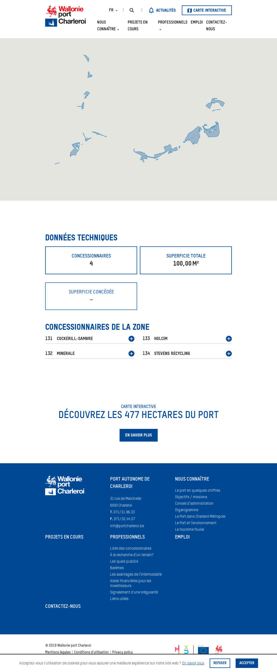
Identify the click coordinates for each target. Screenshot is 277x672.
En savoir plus (193, 663)
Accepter (246, 663)
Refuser (219, 663)
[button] (89, 340)
